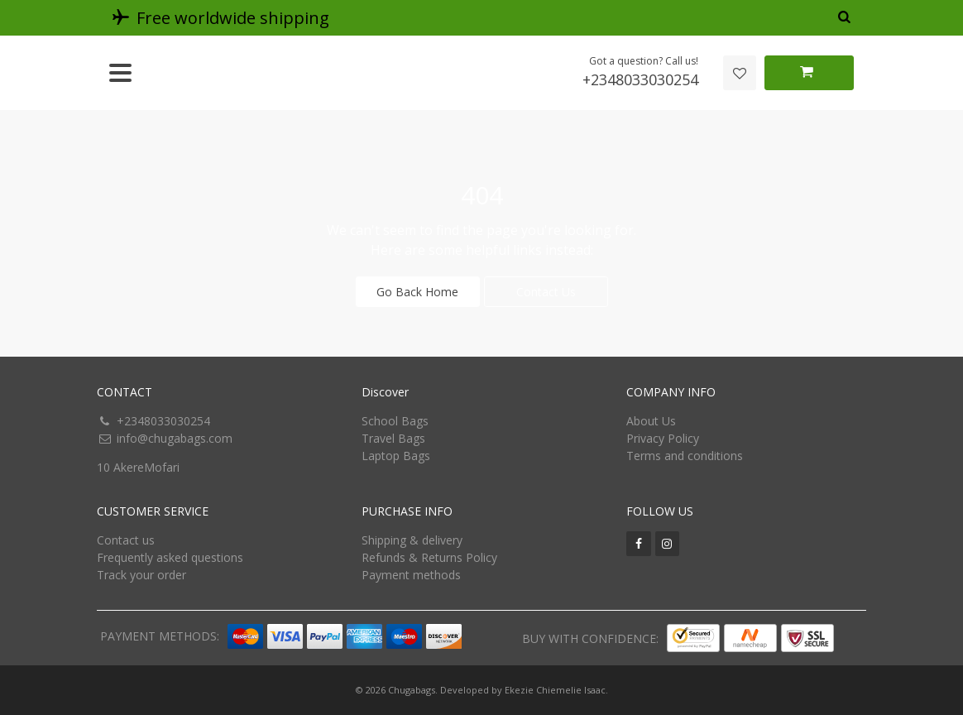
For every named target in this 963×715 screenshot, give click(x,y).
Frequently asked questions (170, 557)
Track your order (141, 575)
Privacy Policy (662, 438)
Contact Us (546, 292)
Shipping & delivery (412, 540)
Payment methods (411, 575)
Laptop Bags (396, 455)
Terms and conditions (684, 455)
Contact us (126, 540)
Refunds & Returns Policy (429, 557)
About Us (651, 421)
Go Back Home (417, 292)
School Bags (395, 421)
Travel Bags (393, 438)
